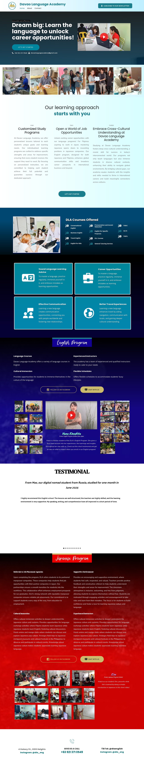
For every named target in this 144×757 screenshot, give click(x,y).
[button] (104, 37)
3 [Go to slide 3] (67, 548)
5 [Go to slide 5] (72, 548)
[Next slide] (139, 81)
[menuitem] (22, 8)
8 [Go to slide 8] (78, 548)
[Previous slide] (5, 81)
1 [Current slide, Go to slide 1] (70, 91)
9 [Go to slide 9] (80, 548)
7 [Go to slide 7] (76, 548)
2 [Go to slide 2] (73, 91)
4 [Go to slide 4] (69, 548)
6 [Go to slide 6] (74, 548)
